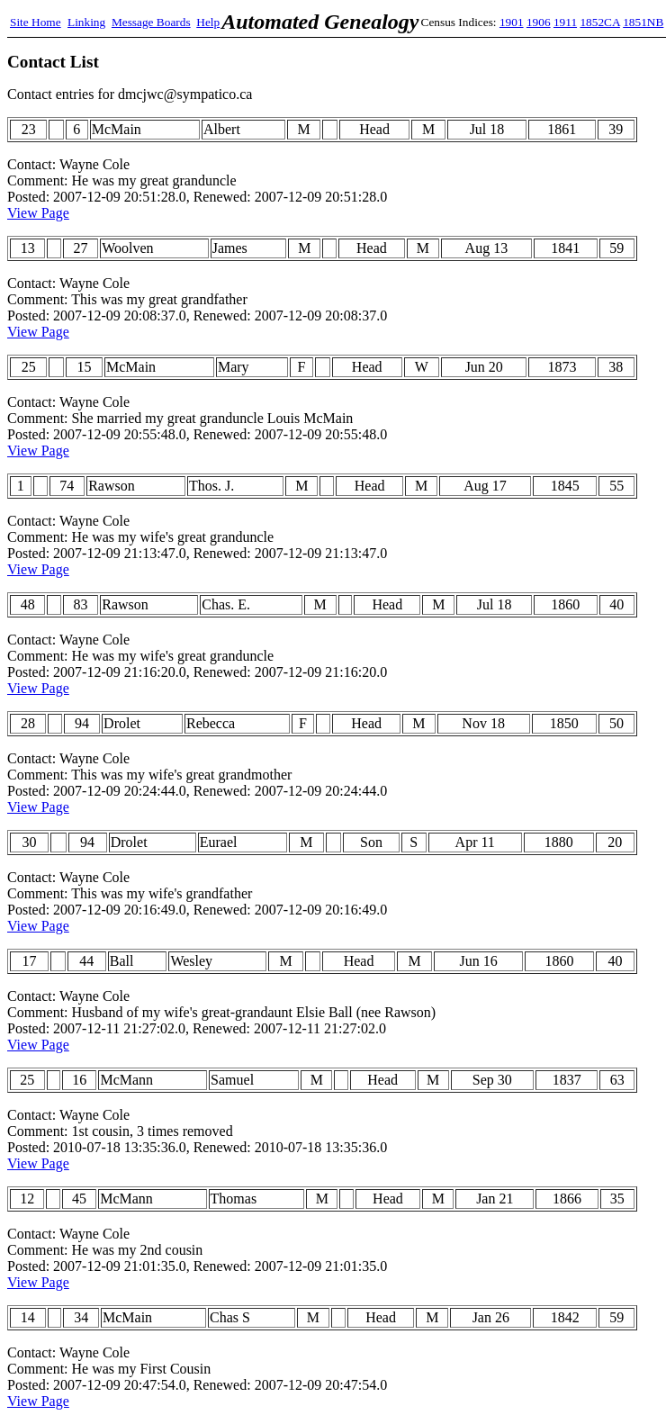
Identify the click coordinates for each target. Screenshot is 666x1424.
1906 (538, 22)
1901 (512, 22)
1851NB (643, 22)
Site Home (35, 22)
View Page (38, 213)
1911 (565, 22)
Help (208, 22)
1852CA (599, 22)
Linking (86, 22)
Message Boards (151, 22)
